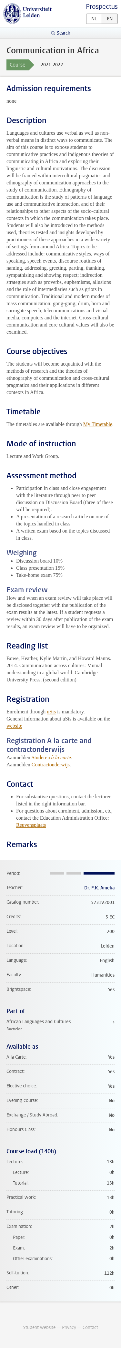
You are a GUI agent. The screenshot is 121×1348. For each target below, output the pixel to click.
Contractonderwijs (51, 764)
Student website (39, 1327)
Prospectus (102, 6)
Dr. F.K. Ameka (99, 888)
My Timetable (97, 424)
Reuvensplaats (31, 825)
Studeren (51, 757)
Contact (90, 1327)
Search (63, 33)
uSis (51, 711)
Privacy (69, 1327)
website (14, 726)
